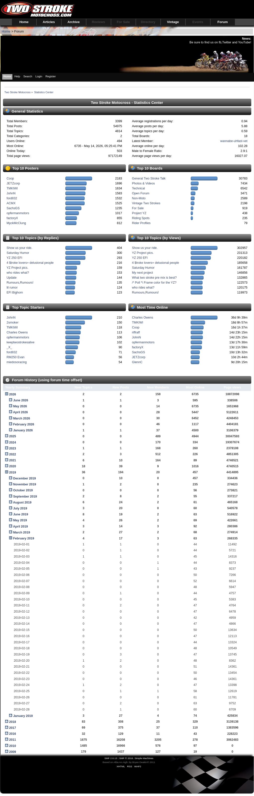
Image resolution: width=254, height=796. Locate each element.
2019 (12, 472)
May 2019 (20, 520)
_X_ (9, 347)
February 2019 (23, 538)
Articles (49, 22)
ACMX (10, 203)
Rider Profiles (141, 223)
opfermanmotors (17, 213)
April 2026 (20, 412)
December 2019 (24, 478)
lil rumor (11, 287)
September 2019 (25, 496)
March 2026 (21, 418)
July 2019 (20, 508)
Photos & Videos (143, 183)
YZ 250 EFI (14, 258)
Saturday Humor (17, 253)
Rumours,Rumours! (19, 282)
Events (197, 22)
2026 (12, 394)
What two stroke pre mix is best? (154, 277)
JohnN (10, 193)
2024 (12, 442)
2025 (12, 436)
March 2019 (21, 532)
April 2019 (20, 526)
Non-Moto (138, 198)
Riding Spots (140, 218)
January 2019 (23, 716)
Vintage (173, 22)
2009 (12, 752)
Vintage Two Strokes (146, 203)
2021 (12, 460)
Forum (223, 22)
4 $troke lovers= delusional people (30, 263)
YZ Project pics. (17, 267)
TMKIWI (12, 188)
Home (24, 22)
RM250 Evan (15, 357)
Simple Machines (144, 758)
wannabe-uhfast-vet (234, 141)
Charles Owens (17, 332)
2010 (12, 746)
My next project (142, 272)
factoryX (12, 218)
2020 (12, 466)
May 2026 (20, 406)
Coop (10, 178)
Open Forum (140, 193)
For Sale (123, 22)
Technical (138, 188)
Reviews (98, 22)
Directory (148, 22)
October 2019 (23, 490)
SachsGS (13, 208)
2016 (12, 734)
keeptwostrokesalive (20, 342)
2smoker (12, 322)
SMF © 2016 (126, 758)
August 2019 (22, 502)
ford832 (11, 198)
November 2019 (24, 484)
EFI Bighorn (14, 292)
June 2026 (20, 400)
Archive (74, 22)
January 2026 (23, 430)
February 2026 (23, 424)
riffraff (136, 332)
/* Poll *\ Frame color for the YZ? (154, 282)
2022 (12, 454)
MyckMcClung (16, 223)
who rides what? (17, 272)
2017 (12, 728)
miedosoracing (16, 362)
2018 (12, 722)
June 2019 (20, 514)
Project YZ (139, 213)
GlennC (137, 362)
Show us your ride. (19, 248)
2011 (12, 739)
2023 (12, 448)
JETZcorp (13, 183)
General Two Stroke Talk (148, 178)
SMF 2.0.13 (110, 758)
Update (11, 277)
